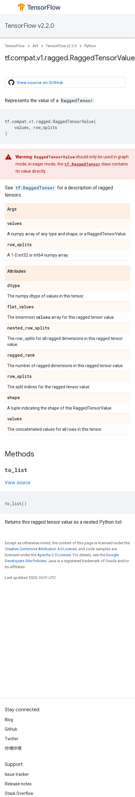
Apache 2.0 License (54, 555)
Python (90, 46)
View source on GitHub (35, 82)
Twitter (11, 738)
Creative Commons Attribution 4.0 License (41, 549)
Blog (9, 719)
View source (18, 482)
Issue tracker (17, 774)
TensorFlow (15, 46)
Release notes (18, 783)
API (35, 46)
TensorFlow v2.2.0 (29, 26)
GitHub (11, 729)
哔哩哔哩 (13, 748)
